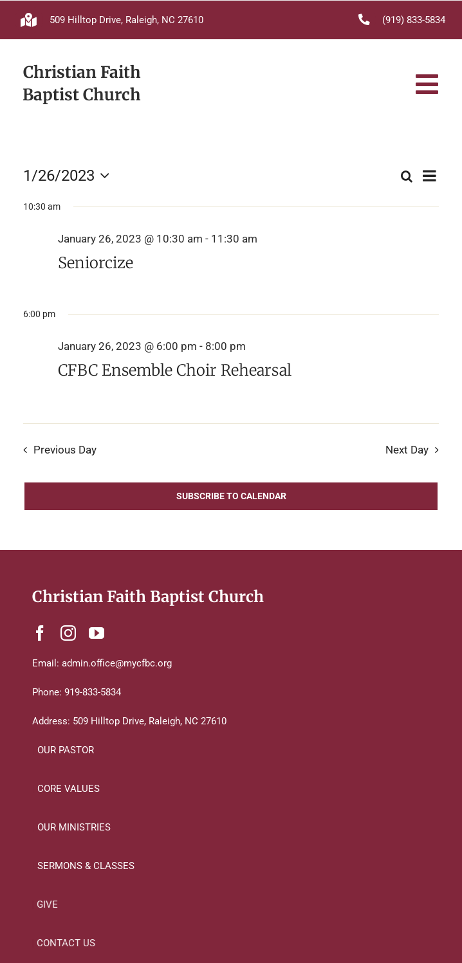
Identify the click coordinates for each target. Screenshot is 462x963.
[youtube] (96, 633)
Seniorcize (95, 263)
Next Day (407, 450)
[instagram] (68, 633)
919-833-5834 (92, 692)
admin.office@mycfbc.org (117, 663)
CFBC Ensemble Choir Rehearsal (174, 370)
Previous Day (65, 450)
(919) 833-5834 (413, 20)
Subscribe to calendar (231, 496)
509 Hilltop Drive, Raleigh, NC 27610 (126, 20)
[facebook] (40, 633)
